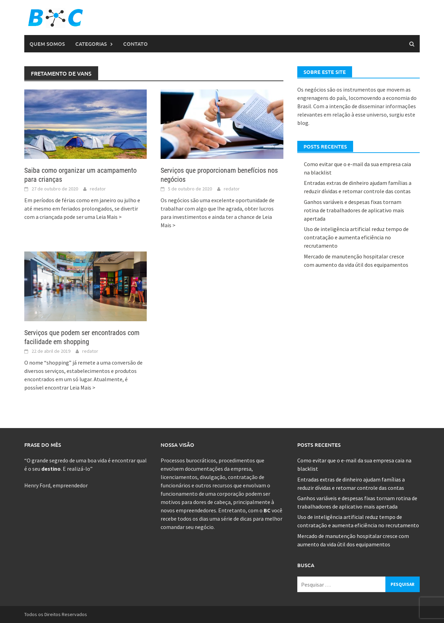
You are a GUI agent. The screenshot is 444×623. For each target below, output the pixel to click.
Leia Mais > (109, 216)
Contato (135, 43)
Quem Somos (47, 43)
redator (98, 189)
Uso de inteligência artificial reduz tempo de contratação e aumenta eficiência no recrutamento (356, 237)
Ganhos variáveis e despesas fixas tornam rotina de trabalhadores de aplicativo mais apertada (354, 210)
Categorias (91, 43)
